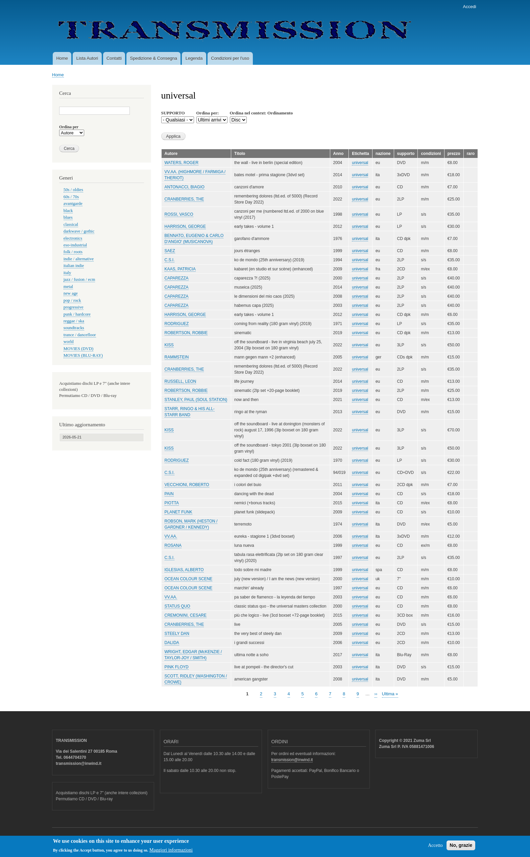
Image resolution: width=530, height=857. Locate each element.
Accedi (469, 6)
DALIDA (172, 642)
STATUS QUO (177, 606)
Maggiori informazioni (171, 852)
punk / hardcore (77, 314)
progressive (73, 307)
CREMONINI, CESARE (186, 615)
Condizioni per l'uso (230, 58)
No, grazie (461, 847)
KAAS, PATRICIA (180, 269)
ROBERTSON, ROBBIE (186, 332)
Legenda (194, 58)
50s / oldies (73, 189)
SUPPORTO (173, 112)
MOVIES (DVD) (78, 348)
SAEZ (170, 250)
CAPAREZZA (177, 278)
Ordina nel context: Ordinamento (261, 112)
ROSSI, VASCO (179, 214)
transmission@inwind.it (292, 759)
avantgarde (73, 203)
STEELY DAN (177, 633)
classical (71, 224)
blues (68, 217)
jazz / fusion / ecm (79, 279)
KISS (169, 345)
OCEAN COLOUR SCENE (189, 579)
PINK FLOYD (177, 667)
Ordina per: (207, 112)
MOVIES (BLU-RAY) (83, 355)
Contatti (114, 58)
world (69, 341)
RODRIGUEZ (177, 323)
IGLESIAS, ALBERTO (184, 569)
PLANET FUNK (178, 512)
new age (71, 293)
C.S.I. (170, 260)
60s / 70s (71, 196)
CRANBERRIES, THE (184, 199)
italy (67, 272)
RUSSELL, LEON (180, 381)
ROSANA (173, 545)
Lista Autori (87, 58)
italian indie (74, 265)
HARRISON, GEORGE (185, 226)
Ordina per (68, 127)
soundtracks (74, 327)
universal (360, 162)
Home (62, 58)
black (68, 210)
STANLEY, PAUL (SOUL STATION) (196, 399)
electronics (73, 238)
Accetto (435, 847)
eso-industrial (75, 245)
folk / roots (73, 251)
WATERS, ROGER (182, 162)
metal (68, 286)
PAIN (169, 493)
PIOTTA (172, 503)
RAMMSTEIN (177, 357)
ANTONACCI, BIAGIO (184, 187)
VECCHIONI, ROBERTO (187, 484)
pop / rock (72, 300)
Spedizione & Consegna (153, 58)
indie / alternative (79, 259)
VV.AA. (171, 536)
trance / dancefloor (80, 334)
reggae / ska (74, 321)
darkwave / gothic (79, 231)
